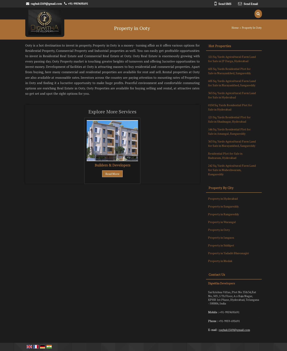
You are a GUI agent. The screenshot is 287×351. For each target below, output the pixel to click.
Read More (112, 174)
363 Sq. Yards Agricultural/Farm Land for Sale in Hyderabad (232, 95)
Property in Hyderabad (223, 199)
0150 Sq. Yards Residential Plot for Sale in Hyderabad (230, 107)
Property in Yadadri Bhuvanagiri (228, 253)
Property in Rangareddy (223, 214)
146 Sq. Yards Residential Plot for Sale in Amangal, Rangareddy (229, 131)
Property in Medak (220, 261)
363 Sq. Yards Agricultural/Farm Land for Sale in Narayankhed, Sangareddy (232, 143)
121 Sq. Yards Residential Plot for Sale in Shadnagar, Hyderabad (229, 119)
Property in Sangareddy (223, 206)
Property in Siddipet (221, 245)
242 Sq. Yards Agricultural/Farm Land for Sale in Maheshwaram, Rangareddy (232, 170)
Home (235, 28)
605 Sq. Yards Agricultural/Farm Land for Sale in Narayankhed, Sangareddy (232, 83)
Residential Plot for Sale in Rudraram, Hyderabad (225, 156)
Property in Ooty (219, 230)
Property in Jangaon (221, 237)
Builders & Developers (112, 165)
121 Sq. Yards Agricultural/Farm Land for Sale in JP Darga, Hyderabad (232, 59)
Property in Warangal (222, 222)
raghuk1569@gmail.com (46, 4)
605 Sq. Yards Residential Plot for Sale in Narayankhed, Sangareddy (229, 71)
